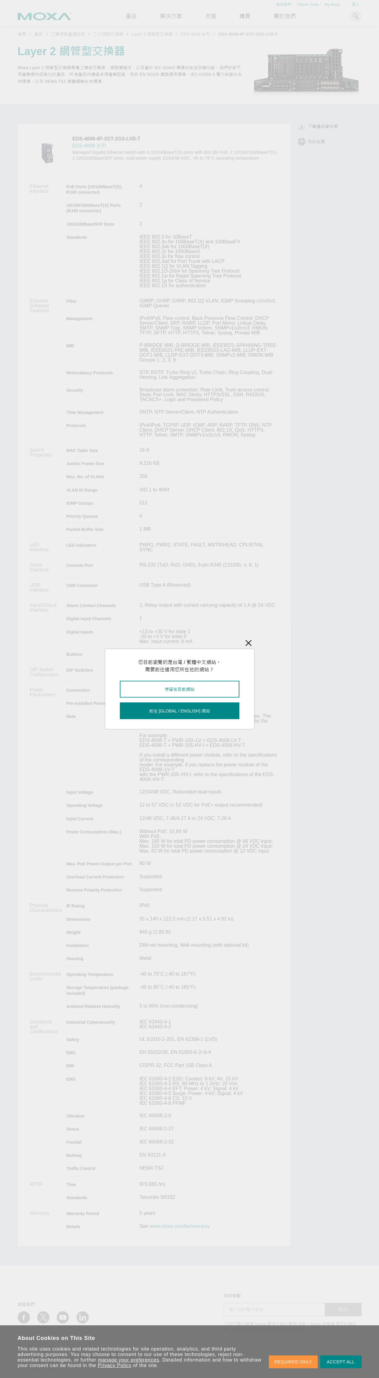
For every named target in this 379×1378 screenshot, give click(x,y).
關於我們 (285, 16)
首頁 (22, 34)
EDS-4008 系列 (195, 34)
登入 (355, 4)
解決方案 (171, 16)
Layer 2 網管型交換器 (152, 34)
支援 (210, 16)
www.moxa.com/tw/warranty (179, 1226)
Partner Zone (307, 4)
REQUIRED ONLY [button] (293, 1361)
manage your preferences (128, 1359)
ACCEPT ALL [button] (341, 1361)
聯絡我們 (283, 4)
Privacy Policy (115, 1365)
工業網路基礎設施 (68, 34)
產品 (38, 34)
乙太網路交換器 (108, 34)
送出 (343, 1309)
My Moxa (332, 4)
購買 (244, 16)
